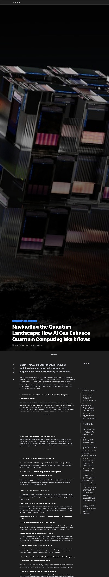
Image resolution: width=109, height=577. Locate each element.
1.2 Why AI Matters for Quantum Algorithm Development (88, 422)
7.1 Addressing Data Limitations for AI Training (88, 496)
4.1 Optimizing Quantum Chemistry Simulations (88, 465)
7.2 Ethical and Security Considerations (88, 499)
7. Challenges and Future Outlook (88, 493)
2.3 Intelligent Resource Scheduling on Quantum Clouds (88, 440)
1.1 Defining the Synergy (88, 418)
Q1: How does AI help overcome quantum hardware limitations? (89, 519)
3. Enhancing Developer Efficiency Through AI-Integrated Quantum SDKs (88, 445)
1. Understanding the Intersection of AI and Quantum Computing (89, 416)
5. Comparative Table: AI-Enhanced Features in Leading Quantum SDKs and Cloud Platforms (88, 477)
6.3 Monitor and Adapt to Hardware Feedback (88, 491)
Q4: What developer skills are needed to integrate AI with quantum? (89, 530)
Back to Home (17, 2)
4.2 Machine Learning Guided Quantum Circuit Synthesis (89, 468)
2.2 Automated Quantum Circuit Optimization (88, 436)
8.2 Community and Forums (89, 512)
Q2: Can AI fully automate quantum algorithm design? (89, 523)
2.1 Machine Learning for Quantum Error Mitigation (88, 432)
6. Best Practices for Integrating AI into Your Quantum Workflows (88, 481)
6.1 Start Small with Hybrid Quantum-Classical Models (89, 484)
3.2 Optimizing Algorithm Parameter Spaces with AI (89, 453)
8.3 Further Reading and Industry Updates (88, 515)
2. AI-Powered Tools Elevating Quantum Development (87, 429)
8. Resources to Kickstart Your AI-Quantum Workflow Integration (88, 506)
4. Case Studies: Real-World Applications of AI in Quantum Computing (87, 461)
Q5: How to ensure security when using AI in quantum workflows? (89, 535)
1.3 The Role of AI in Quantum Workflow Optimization (89, 426)
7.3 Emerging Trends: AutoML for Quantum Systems (89, 503)
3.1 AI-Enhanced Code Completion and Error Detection (88, 450)
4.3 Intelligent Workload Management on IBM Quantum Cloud (90, 472)
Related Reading (86, 538)
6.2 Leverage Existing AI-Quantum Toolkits (88, 487)
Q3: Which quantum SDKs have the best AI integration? (89, 526)
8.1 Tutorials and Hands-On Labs (89, 509)
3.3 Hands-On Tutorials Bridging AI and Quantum (88, 457)
